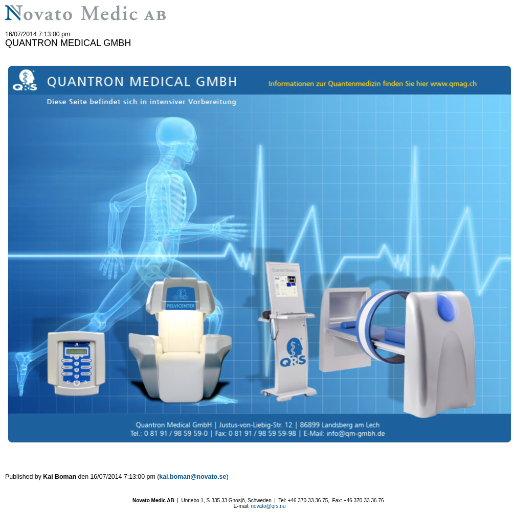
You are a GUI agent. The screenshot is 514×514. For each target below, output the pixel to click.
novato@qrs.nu (268, 506)
